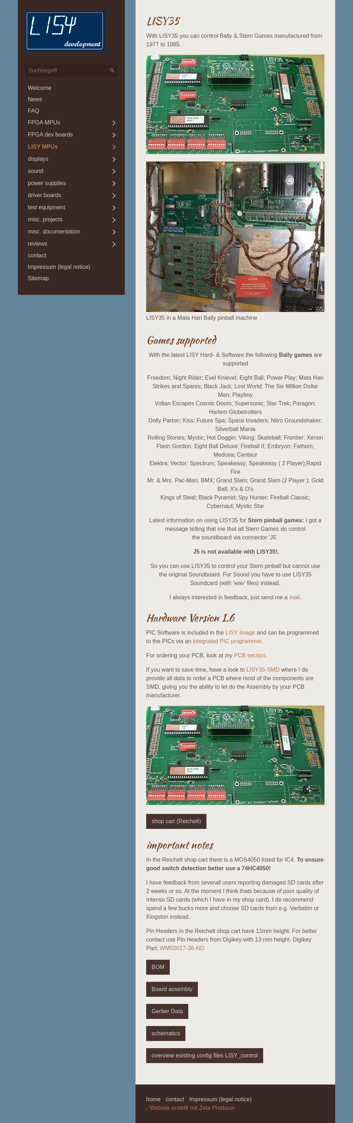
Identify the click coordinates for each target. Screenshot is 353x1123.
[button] (176, 821)
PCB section (249, 655)
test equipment (46, 207)
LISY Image (240, 633)
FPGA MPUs (44, 122)
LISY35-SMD (263, 670)
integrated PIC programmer (227, 641)
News (35, 99)
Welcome (39, 88)
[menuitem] (71, 88)
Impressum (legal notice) (59, 267)
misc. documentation (54, 232)
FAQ (33, 111)
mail (294, 597)
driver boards (44, 195)
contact (37, 255)
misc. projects (45, 219)
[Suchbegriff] (71, 71)
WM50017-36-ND (182, 948)
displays (38, 159)
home (153, 1099)
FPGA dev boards (50, 135)
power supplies (47, 183)
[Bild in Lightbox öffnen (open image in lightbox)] (235, 104)
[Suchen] (112, 71)
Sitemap (38, 278)
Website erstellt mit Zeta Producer (192, 1108)
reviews (37, 244)
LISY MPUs (43, 147)
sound (36, 171)
